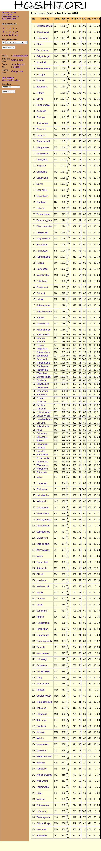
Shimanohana (43, 352)
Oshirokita (41, 172)
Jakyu (39, 430)
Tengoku (40, 345)
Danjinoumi (42, 287)
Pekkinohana (43, 334)
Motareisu (41, 829)
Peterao (40, 317)
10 (16, 32)
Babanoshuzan (44, 756)
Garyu (39, 184)
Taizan (39, 604)
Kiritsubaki (41, 568)
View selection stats (10, 80)
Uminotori (41, 135)
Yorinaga (40, 398)
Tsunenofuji (42, 269)
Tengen (40, 617)
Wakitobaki (41, 373)
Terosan (40, 690)
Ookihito (40, 405)
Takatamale (42, 232)
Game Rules (7, 14)
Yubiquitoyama (43, 412)
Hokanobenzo (43, 330)
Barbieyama (42, 366)
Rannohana (42, 196)
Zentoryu (40, 117)
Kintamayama (43, 363)
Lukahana (41, 580)
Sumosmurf (42, 611)
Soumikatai (42, 356)
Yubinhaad (41, 281)
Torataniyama (43, 214)
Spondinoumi (17, 64)
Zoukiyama (41, 489)
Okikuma (40, 423)
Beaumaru (41, 86)
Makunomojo (42, 653)
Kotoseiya (41, 720)
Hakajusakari (42, 671)
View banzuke (8, 78)
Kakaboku (41, 768)
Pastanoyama (43, 68)
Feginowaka (42, 787)
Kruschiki (41, 62)
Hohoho (40, 208)
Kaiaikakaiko (42, 544)
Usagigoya (41, 483)
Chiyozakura (42, 384)
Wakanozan (42, 465)
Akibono (40, 762)
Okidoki (40, 574)
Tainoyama (41, 159)
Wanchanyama (43, 775)
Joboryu (40, 732)
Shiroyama (41, 394)
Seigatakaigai (43, 56)
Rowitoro (40, 338)
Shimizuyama (43, 305)
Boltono (40, 440)
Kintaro (40, 93)
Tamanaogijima (44, 220)
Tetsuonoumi (42, 525)
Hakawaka (41, 714)
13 (10, 35)
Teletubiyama (43, 817)
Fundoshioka (42, 623)
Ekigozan (41, 165)
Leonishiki (41, 190)
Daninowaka (42, 323)
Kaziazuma (42, 123)
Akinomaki (41, 501)
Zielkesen (41, 111)
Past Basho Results (10, 17)
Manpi (39, 556)
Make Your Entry (9, 19)
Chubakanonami (19, 55)
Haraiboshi (41, 244)
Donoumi (40, 129)
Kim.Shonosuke (44, 702)
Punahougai (42, 635)
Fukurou (15, 67)
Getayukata (17, 60)
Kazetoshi (41, 708)
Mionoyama (42, 153)
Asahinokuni (42, 586)
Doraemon (41, 750)
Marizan (40, 799)
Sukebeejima (43, 532)
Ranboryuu (41, 251)
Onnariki (40, 647)
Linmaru (40, 598)
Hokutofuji (41, 659)
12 (7, 35)
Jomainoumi (42, 683)
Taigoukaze (42, 348)
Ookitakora (41, 665)
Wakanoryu (42, 469)
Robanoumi (42, 444)
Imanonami (42, 391)
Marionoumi (42, 538)
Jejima (39, 592)
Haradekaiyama (44, 419)
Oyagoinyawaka (44, 641)
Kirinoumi (41, 408)
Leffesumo (41, 811)
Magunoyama (43, 238)
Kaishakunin (42, 426)
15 (16, 35)
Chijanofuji (41, 437)
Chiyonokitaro (43, 416)
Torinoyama (42, 461)
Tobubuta (41, 380)
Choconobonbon (44, 226)
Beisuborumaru (44, 311)
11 (3, 35)
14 (13, 35)
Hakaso (40, 299)
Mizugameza (42, 147)
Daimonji (40, 293)
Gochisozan (42, 50)
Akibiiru (40, 738)
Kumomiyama (43, 257)
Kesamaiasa (42, 32)
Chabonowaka (43, 696)
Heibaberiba (42, 495)
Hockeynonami (43, 519)
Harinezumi (42, 38)
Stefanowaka (43, 458)
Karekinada (42, 387)
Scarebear (41, 835)
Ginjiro (39, 99)
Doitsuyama (42, 507)
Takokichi (41, 726)
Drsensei (40, 447)
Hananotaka (42, 513)
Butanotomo (42, 805)
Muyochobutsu (43, 377)
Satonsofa (41, 472)
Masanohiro (42, 744)
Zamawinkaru (43, 550)
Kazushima (42, 370)
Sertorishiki (42, 454)
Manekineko (42, 275)
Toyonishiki (41, 562)
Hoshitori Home (9, 12)
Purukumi (41, 202)
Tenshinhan (42, 629)
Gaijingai (40, 74)
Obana (39, 44)
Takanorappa (43, 105)
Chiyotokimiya (43, 823)
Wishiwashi (42, 781)
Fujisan (40, 263)
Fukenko (40, 80)
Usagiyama (42, 178)
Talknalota (41, 433)
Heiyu (39, 793)
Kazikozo (41, 401)
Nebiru (39, 477)
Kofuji (39, 677)
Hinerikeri (41, 451)
